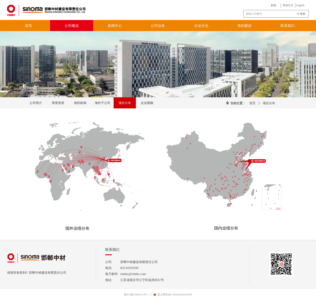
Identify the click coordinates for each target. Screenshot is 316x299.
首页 (252, 103)
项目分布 (269, 103)
